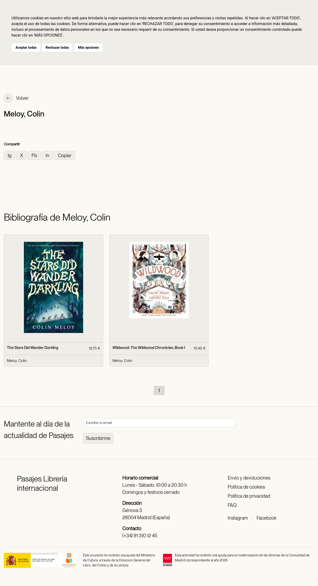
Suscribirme (98, 438)
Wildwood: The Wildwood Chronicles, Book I (149, 347)
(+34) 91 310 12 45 (139, 535)
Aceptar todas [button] (26, 47)
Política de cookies (246, 487)
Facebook (266, 518)
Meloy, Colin (17, 360)
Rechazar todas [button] (57, 47)
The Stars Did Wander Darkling (32, 347)
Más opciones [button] (88, 47)
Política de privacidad (249, 496)
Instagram (238, 518)
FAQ (232, 505)
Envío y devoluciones (249, 478)
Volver (16, 99)
